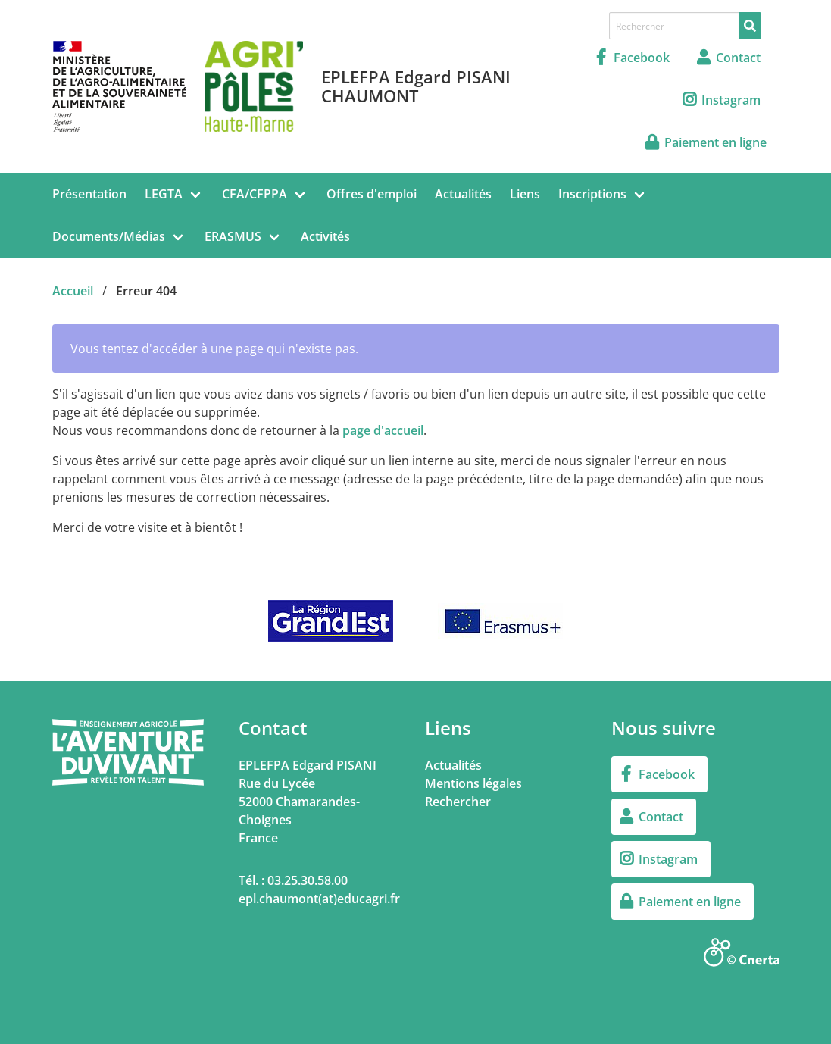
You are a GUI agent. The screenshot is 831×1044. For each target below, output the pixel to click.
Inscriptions (592, 194)
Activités (325, 236)
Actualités (463, 194)
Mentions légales (473, 783)
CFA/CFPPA (254, 194)
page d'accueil (382, 430)
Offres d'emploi (371, 194)
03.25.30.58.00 (307, 880)
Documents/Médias (108, 236)
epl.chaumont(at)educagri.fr (319, 898)
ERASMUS (233, 236)
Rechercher (458, 801)
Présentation (89, 194)
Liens (525, 194)
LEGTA (164, 194)
